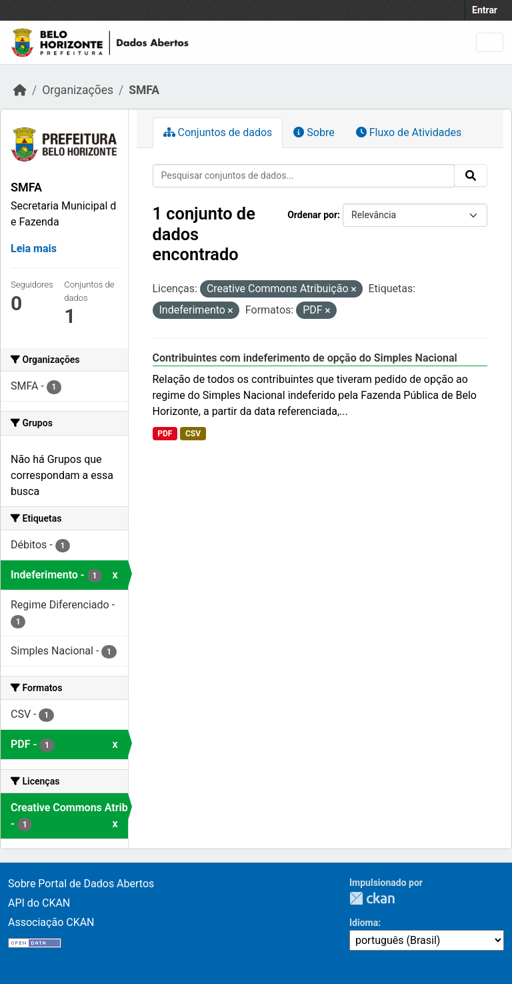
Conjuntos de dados (218, 132)
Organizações (77, 90)
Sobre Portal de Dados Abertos (81, 883)
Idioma (363, 922)
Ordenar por (312, 214)
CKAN (372, 898)
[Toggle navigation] (489, 42)
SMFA (144, 90)
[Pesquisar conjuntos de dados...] (304, 175)
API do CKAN (39, 903)
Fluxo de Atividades (408, 132)
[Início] (20, 90)
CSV (193, 433)
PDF (164, 433)
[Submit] (470, 175)
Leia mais (34, 248)
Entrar (484, 10)
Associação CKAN (51, 922)
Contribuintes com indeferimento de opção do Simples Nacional (305, 358)
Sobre (313, 132)
